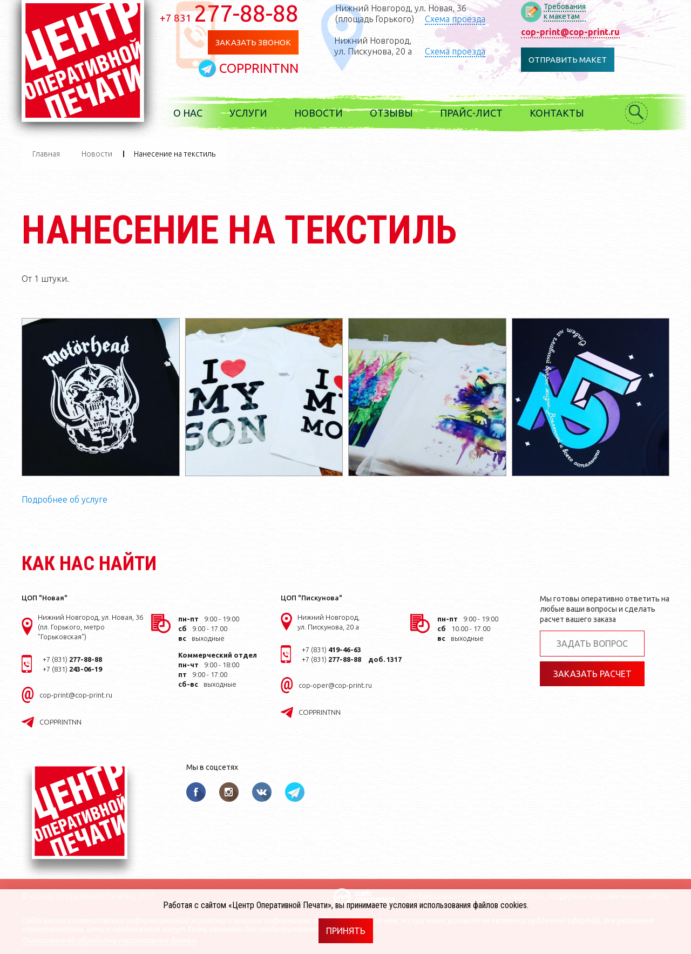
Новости (318, 112)
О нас (187, 112)
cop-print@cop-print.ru (570, 32)
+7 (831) (72, 659)
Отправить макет (568, 59)
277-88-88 (229, 13)
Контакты (557, 112)
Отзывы (391, 112)
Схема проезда (455, 19)
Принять (345, 931)
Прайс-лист (471, 112)
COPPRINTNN (259, 68)
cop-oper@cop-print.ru (335, 685)
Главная (46, 154)
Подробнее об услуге (64, 499)
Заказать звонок (253, 42)
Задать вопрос (592, 643)
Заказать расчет (592, 674)
